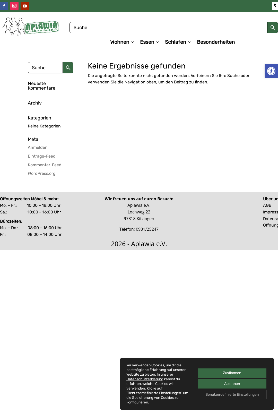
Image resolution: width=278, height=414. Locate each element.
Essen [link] (147, 42)
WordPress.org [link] (42, 173)
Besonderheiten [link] (216, 42)
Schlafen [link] (175, 42)
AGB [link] (267, 205)
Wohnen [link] (119, 42)
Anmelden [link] (38, 147)
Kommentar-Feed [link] (45, 164)
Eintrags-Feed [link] (42, 156)
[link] (271, 71)
